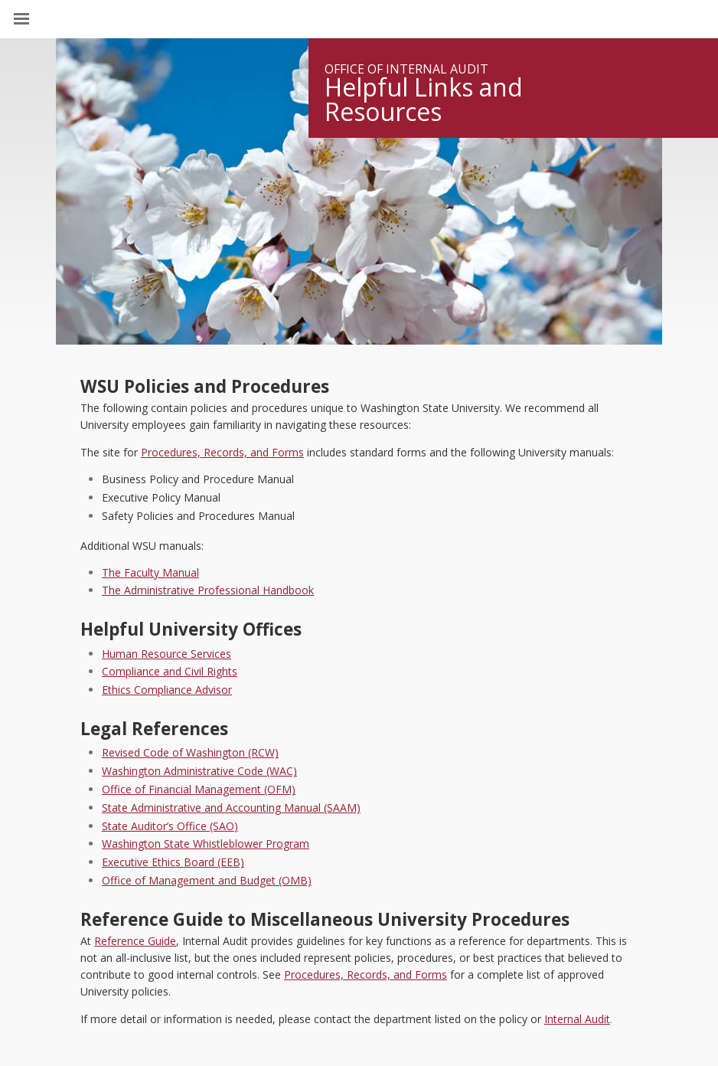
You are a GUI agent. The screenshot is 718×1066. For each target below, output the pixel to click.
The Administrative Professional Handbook (208, 590)
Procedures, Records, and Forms (222, 452)
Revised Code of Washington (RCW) (190, 752)
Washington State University (359, 19)
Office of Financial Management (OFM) (198, 789)
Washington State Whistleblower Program (205, 843)
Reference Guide (135, 941)
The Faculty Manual (150, 572)
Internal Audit (577, 1019)
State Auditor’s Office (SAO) (170, 826)
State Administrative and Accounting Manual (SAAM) (231, 807)
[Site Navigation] (38, 19)
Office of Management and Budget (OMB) (207, 880)
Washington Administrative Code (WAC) (199, 771)
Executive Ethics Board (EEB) (173, 862)
